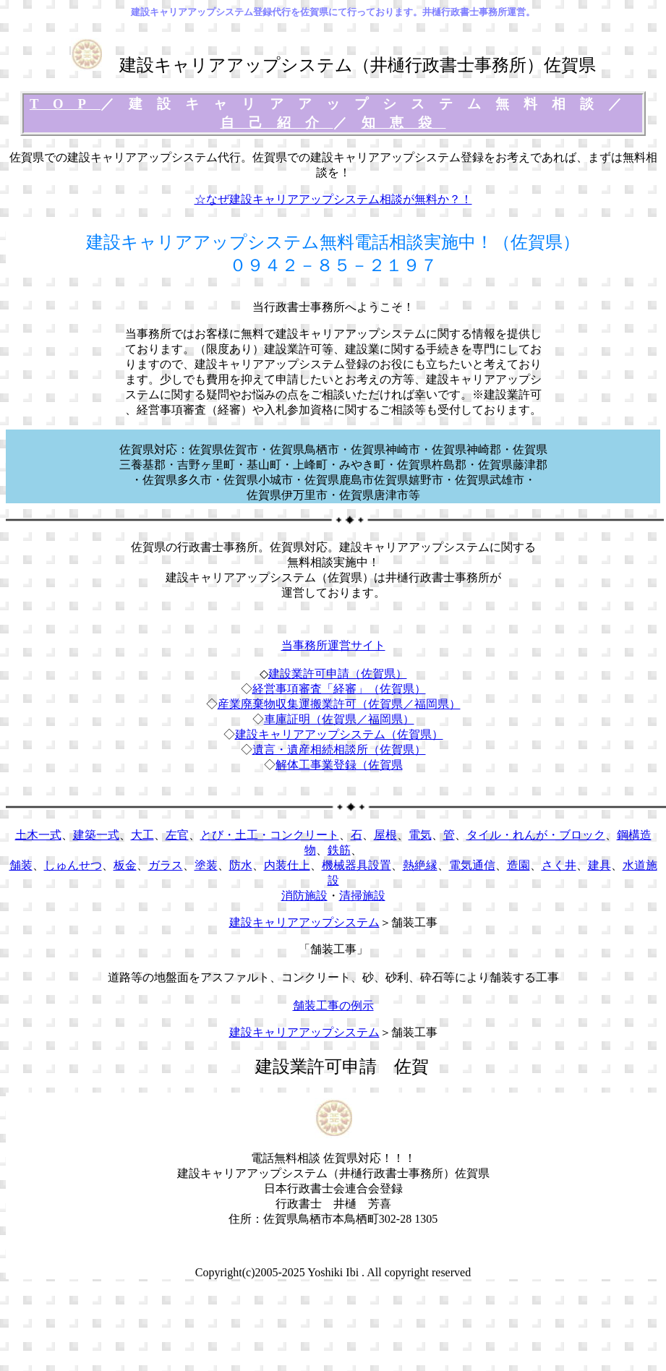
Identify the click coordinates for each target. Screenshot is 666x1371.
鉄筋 (339, 850)
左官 (177, 835)
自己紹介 (277, 122)
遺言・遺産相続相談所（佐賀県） (339, 749)
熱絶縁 (420, 865)
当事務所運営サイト (333, 645)
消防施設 (304, 895)
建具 (599, 865)
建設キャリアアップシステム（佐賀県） (339, 734)
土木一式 (38, 835)
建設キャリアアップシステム (304, 922)
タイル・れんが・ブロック (535, 835)
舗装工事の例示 (333, 1005)
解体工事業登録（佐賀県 (339, 765)
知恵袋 (404, 122)
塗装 (206, 865)
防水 (240, 865)
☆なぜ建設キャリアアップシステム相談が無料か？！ (333, 199)
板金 (125, 865)
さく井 (559, 865)
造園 (518, 865)
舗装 (21, 865)
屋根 (385, 835)
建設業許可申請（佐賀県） (337, 673)
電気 (420, 835)
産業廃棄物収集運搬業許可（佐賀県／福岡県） (339, 704)
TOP (65, 103)
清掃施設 (362, 895)
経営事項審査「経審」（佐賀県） (339, 689)
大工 (142, 835)
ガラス (165, 865)
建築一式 (96, 835)
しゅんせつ (73, 865)
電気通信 (472, 865)
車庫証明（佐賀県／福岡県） (339, 719)
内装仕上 (287, 865)
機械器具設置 (356, 865)
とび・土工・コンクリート (269, 835)
